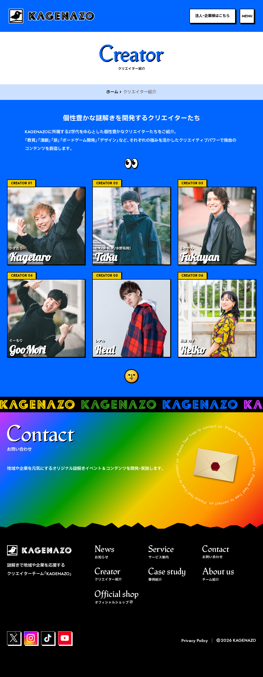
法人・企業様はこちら (212, 15)
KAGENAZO (244, 640)
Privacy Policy (194, 640)
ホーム (112, 92)
